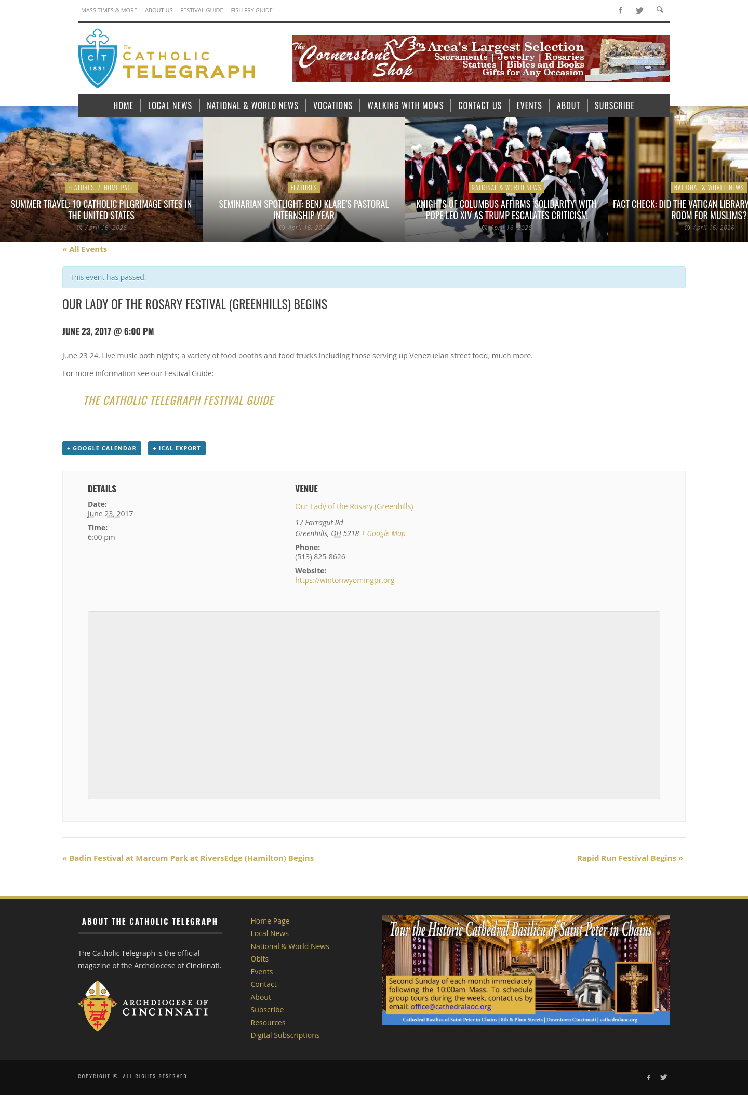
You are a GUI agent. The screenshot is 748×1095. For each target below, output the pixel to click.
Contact (264, 984)
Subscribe (267, 1009)
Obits (260, 959)
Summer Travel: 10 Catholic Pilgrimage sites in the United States (101, 209)
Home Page (119, 187)
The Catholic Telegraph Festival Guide (178, 400)
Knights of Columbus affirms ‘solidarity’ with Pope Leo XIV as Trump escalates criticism (506, 209)
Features (81, 187)
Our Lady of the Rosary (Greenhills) (354, 506)
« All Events (84, 249)
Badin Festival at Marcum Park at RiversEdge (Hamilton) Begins (188, 857)
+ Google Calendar (102, 448)
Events (262, 972)
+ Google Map (383, 533)
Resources (268, 1022)
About (261, 997)
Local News (270, 933)
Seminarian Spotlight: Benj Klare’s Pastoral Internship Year (304, 209)
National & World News (507, 187)
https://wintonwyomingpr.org (344, 580)
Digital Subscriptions (285, 1035)
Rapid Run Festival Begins (630, 857)
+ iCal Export (177, 448)
